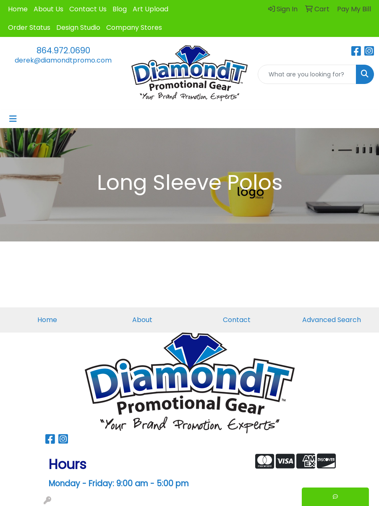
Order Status (29, 27)
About (142, 320)
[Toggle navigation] (13, 119)
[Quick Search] (307, 74)
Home (18, 9)
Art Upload (150, 9)
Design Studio (78, 27)
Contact (237, 320)
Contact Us (88, 9)
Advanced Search (331, 320)
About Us (48, 9)
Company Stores (134, 27)
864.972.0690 (63, 50)
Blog (119, 9)
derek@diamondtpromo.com (63, 60)
